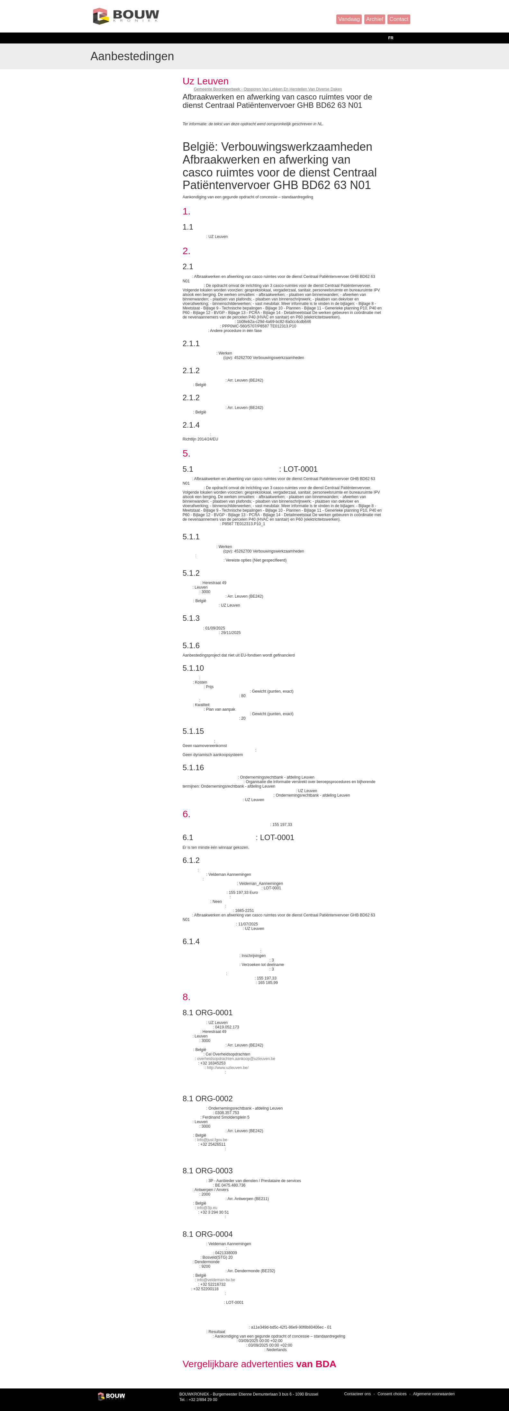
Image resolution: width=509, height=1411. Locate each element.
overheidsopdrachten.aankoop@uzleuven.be (236, 1058)
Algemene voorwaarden (434, 1394)
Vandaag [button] (349, 19)
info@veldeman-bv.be (216, 1280)
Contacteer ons (357, 1394)
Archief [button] (374, 19)
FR (390, 38)
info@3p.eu (207, 1208)
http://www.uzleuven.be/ (228, 1067)
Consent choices (391, 1394)
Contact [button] (398, 19)
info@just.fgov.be (212, 1140)
